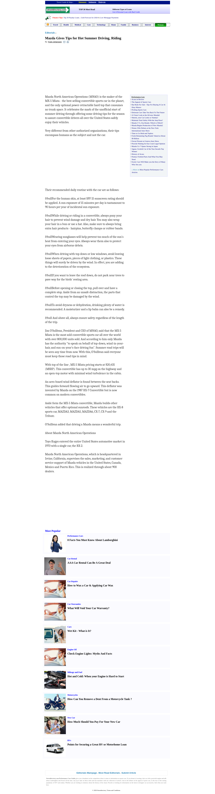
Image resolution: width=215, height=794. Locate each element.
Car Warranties (74, 604)
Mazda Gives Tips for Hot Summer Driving (77, 38)
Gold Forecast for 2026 (89, 18)
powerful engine (156, 778)
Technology (101, 25)
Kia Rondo (145, 123)
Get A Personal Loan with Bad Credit (126, 12)
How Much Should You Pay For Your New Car (94, 721)
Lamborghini (54, 780)
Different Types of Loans (122, 9)
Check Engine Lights (79, 653)
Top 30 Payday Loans (71, 18)
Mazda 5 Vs (136, 123)
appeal (140, 780)
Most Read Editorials (109, 773)
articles (119, 780)
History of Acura (138, 154)
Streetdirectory (101, 790)
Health (66, 25)
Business (135, 25)
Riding (116, 38)
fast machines (99, 780)
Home (113, 25)
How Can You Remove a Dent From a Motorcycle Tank (99, 699)
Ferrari (63, 780)
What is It (84, 630)
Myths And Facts (102, 653)
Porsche (110, 783)
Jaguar (134, 149)
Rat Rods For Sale (138, 105)
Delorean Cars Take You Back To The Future (148, 112)
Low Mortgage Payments (109, 18)
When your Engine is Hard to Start (104, 676)
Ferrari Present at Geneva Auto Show (145, 141)
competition (96, 778)
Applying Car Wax (102, 585)
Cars (89, 25)
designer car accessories (146, 783)
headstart (85, 778)
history (97, 783)
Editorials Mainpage (86, 773)
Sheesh (134, 118)
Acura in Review (138, 99)
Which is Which (156, 123)
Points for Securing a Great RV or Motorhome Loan (97, 744)
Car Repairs (73, 581)
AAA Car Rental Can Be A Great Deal (89, 562)
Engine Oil (72, 649)
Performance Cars (75, 536)
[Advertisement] (72, 70)
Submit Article (128, 773)
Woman (160, 25)
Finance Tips (58, 18)
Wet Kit (72, 630)
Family (123, 25)
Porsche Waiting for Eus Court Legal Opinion (148, 144)
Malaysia (102, 2)
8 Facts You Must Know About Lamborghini (93, 540)
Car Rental (72, 559)
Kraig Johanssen (55, 42)
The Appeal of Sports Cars (141, 102)
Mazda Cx (135, 146)
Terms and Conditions (113, 790)
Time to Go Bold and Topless (142, 133)
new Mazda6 (155, 115)
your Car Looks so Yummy (148, 118)
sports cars (123, 778)
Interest (148, 25)
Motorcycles (73, 695)
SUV (56, 783)
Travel (55, 25)
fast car (145, 778)
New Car (71, 718)
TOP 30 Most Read (87, 9)
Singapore (82, 2)
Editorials (50, 33)
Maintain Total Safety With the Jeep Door (147, 120)
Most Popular (53, 530)
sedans (63, 783)
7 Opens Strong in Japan (149, 146)
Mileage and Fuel (75, 672)
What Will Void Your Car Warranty (88, 608)
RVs (69, 740)
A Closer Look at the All (141, 115)
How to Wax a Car (78, 585)
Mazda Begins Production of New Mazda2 (147, 125)
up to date (79, 780)
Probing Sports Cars (139, 110)
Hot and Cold (75, 676)
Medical (78, 25)
